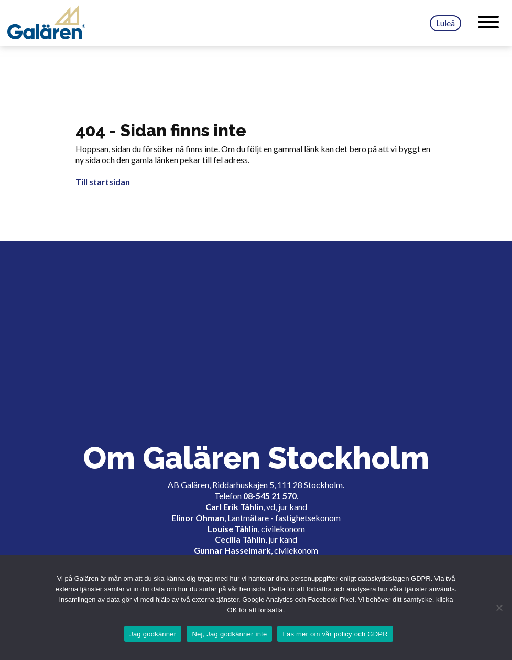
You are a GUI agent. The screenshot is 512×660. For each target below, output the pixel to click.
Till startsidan (102, 182)
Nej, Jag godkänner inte (229, 634)
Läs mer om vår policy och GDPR (334, 634)
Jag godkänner (152, 634)
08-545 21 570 (270, 496)
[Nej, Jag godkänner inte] (499, 607)
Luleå (445, 23)
